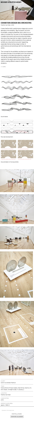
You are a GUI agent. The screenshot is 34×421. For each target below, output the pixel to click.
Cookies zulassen (17, 416)
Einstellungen (17, 414)
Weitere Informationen (8, 410)
